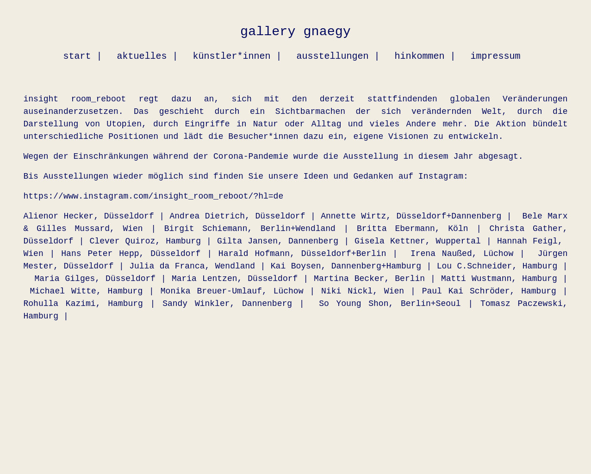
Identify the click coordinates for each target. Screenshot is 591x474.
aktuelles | (147, 56)
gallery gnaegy (295, 31)
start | (82, 56)
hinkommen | (425, 56)
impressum (496, 56)
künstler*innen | (237, 56)
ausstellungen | (337, 56)
